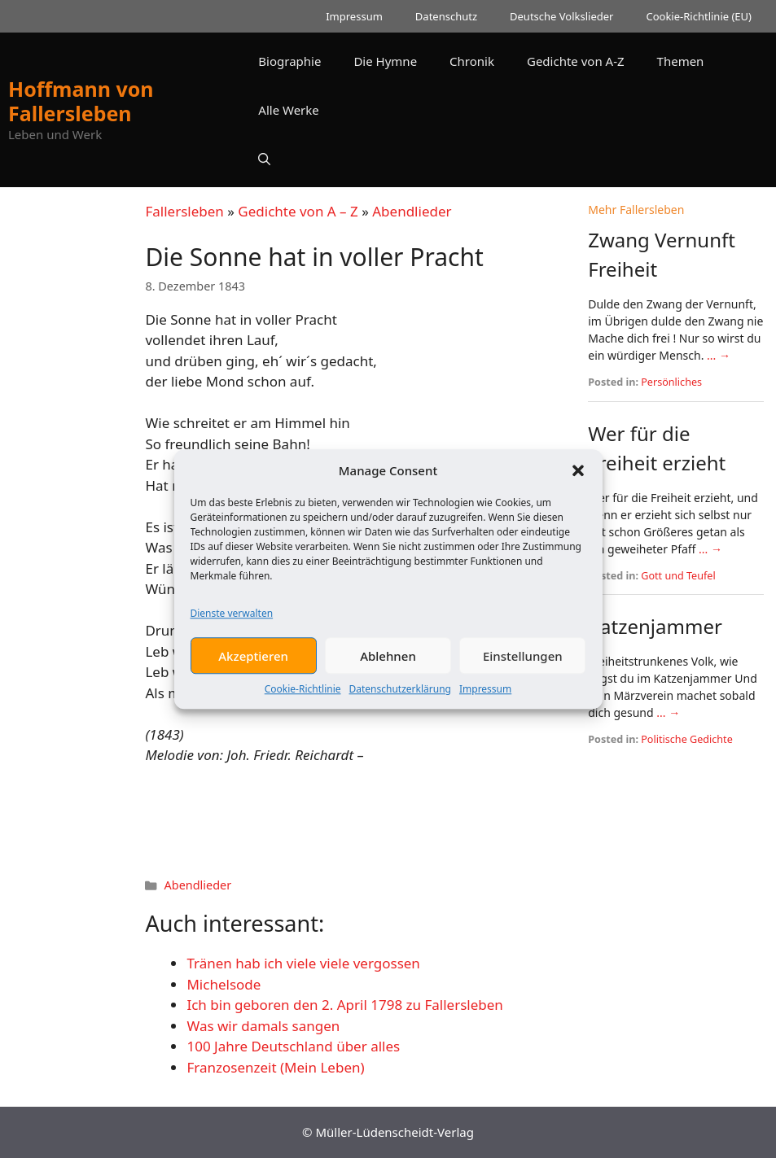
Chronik (471, 61)
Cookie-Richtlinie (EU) (699, 16)
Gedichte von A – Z (297, 211)
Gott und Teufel (678, 576)
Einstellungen (523, 660)
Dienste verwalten (232, 617)
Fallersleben (184, 211)
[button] (578, 474)
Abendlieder (411, 211)
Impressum (485, 693)
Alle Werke (288, 110)
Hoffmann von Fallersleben (81, 101)
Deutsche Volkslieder (561, 16)
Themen (680, 61)
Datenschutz (446, 16)
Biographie (289, 61)
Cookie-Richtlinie (303, 693)
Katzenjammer (655, 626)
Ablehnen (388, 660)
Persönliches (671, 382)
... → (718, 355)
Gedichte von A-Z (576, 61)
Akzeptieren (253, 660)
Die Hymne (385, 61)
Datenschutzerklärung (400, 693)
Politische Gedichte (687, 739)
